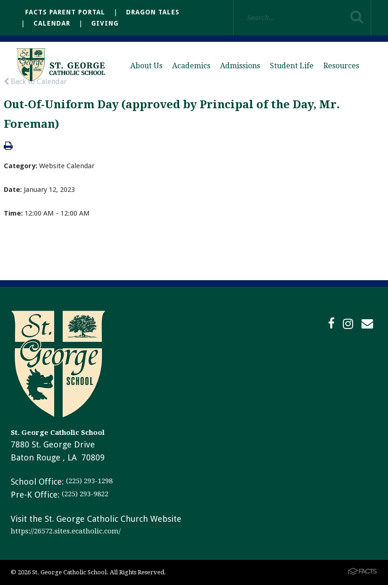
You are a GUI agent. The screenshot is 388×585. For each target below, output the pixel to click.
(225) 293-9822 (85, 494)
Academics (191, 65)
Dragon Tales (153, 12)
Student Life (292, 65)
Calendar (51, 23)
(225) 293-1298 (89, 481)
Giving (105, 23)
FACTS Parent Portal (65, 12)
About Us (146, 65)
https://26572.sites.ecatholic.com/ (65, 531)
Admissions (240, 65)
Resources (341, 65)
